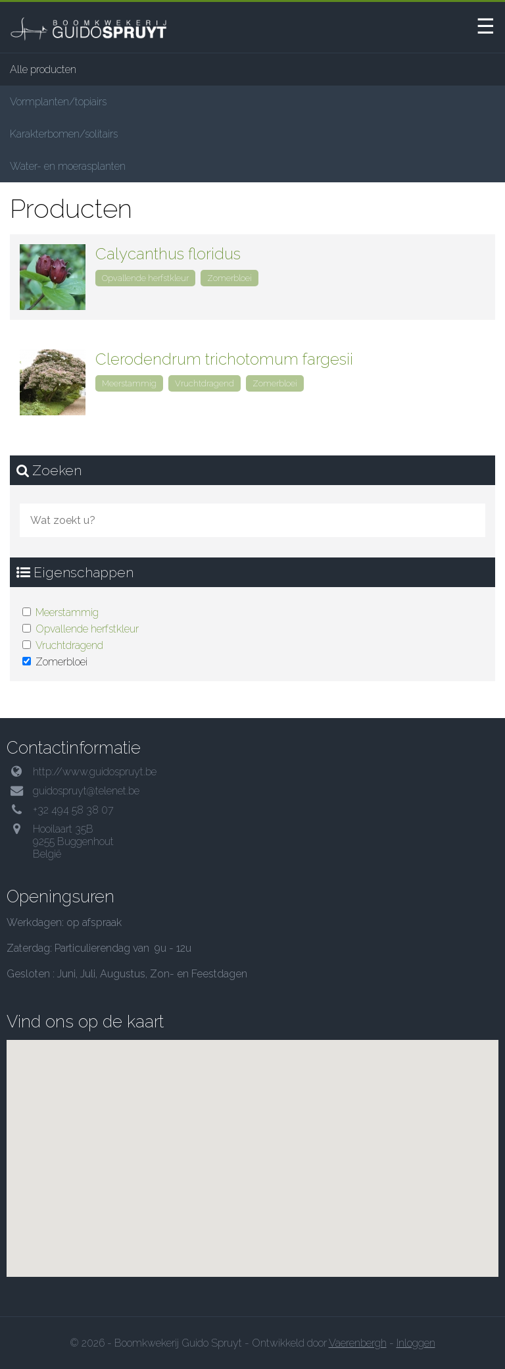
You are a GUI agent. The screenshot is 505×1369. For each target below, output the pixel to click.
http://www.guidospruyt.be (94, 771)
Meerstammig (67, 612)
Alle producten (43, 69)
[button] (252, 1156)
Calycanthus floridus (168, 253)
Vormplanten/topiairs (58, 101)
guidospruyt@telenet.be (86, 791)
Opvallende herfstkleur (87, 629)
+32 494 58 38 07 (73, 810)
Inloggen (416, 1343)
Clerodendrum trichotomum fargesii (224, 359)
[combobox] (252, 520)
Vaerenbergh (358, 1343)
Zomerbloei (229, 278)
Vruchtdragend (69, 645)
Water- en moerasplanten (68, 166)
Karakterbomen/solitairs (64, 134)
